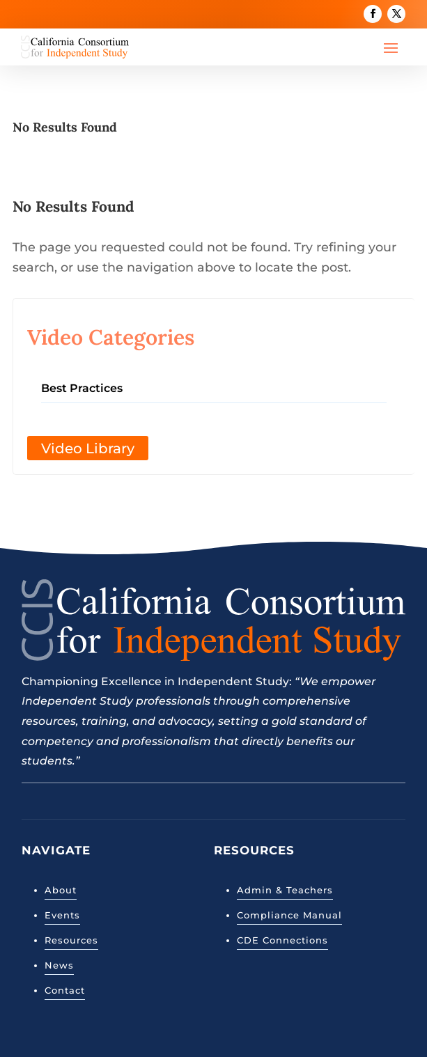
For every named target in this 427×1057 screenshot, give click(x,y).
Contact (65, 990)
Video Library (87, 448)
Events (62, 915)
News (59, 965)
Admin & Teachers (285, 889)
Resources (71, 940)
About (61, 889)
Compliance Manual (289, 915)
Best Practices (82, 388)
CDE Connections (282, 940)
